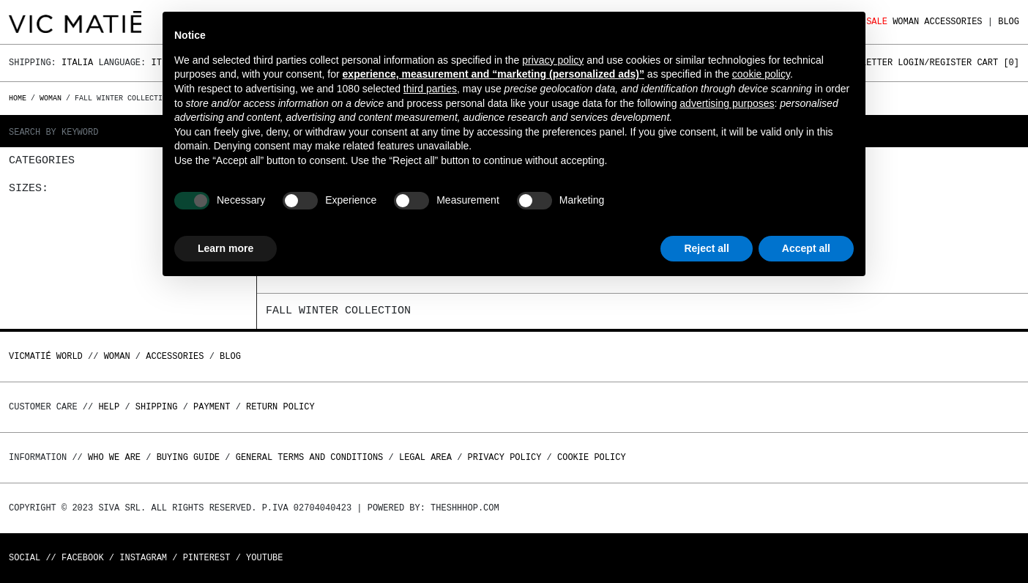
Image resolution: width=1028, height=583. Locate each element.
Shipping (156, 407)
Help (108, 407)
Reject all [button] (706, 248)
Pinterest (207, 558)
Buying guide (188, 457)
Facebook (83, 558)
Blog (1008, 21)
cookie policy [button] (761, 74)
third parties (430, 88)
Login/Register (935, 62)
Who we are (114, 457)
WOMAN (906, 21)
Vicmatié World (46, 356)
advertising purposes (726, 103)
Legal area (425, 457)
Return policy (280, 407)
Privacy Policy (505, 457)
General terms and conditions (310, 457)
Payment (211, 407)
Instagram (143, 558)
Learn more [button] (225, 248)
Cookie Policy (591, 457)
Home (20, 98)
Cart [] (998, 62)
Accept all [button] (806, 248)
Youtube (264, 558)
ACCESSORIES (953, 21)
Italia (77, 62)
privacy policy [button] (553, 60)
